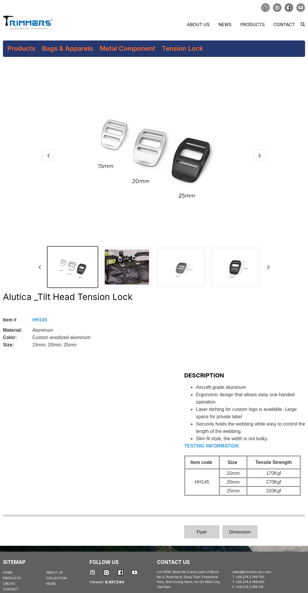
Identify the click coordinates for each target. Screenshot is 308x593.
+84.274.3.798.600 (250, 582)
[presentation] (48, 155)
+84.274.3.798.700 (250, 577)
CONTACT (10, 589)
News (225, 24)
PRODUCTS (12, 578)
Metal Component (127, 48)
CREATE (9, 584)
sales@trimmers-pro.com (252, 572)
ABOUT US (54, 572)
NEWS (51, 584)
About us (198, 24)
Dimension (240, 532)
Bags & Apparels (67, 48)
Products (252, 24)
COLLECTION (56, 578)
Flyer (202, 532)
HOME (8, 572)
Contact (284, 24)
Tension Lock (182, 48)
